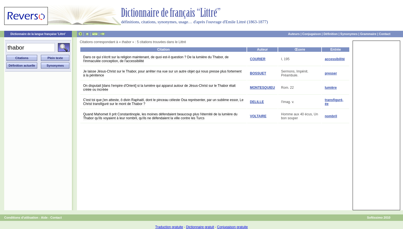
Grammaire (368, 34)
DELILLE (257, 102)
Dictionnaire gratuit (200, 227)
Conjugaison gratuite (232, 227)
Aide (44, 217)
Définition (331, 34)
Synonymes (349, 34)
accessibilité (335, 59)
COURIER (257, 59)
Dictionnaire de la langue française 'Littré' (38, 34)
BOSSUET (258, 73)
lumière (331, 88)
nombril (331, 116)
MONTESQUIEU (262, 88)
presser (331, 73)
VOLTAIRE (258, 116)
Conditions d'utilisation (21, 217)
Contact (384, 34)
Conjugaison (311, 34)
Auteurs (294, 34)
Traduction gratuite (169, 227)
